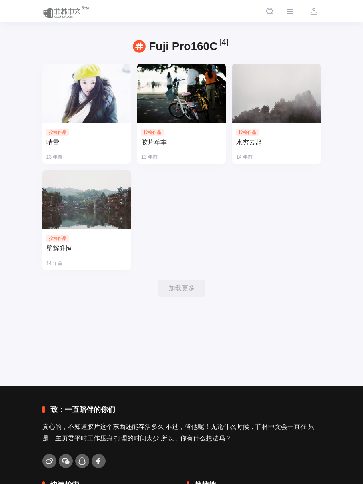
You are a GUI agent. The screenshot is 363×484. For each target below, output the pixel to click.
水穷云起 (249, 142)
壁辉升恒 (59, 248)
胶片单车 (154, 142)
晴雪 (52, 142)
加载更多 (182, 288)
